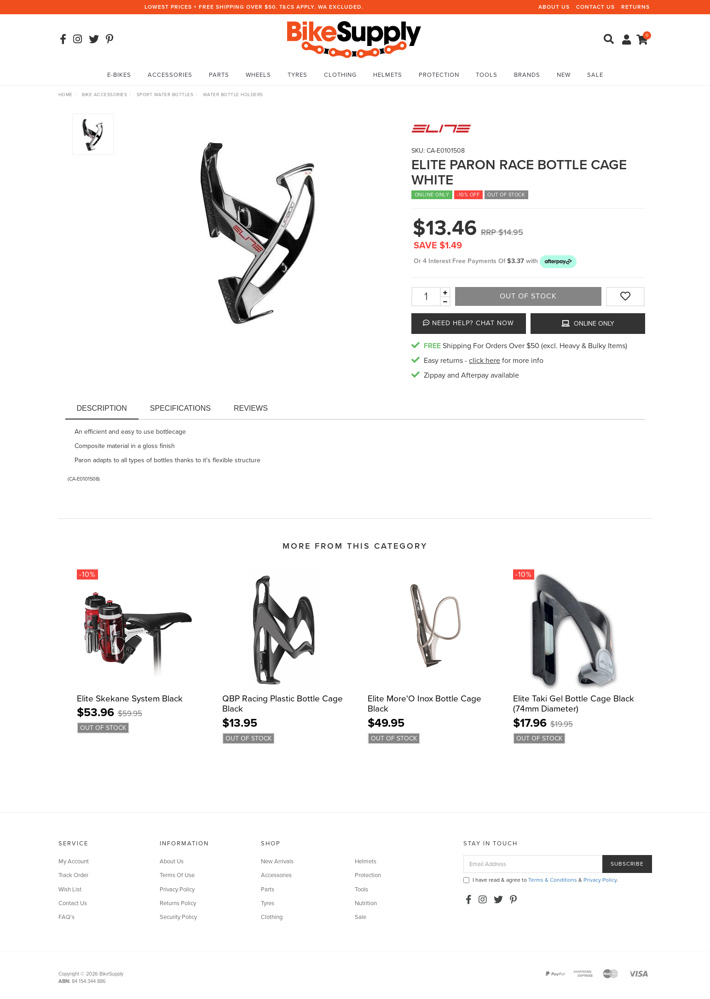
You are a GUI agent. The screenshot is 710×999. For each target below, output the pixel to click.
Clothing (340, 75)
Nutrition (366, 903)
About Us (554, 7)
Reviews (251, 408)
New (564, 75)
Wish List (69, 889)
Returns (635, 7)
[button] (558, 261)
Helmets (387, 75)
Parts (219, 75)
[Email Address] (533, 864)
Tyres (297, 75)
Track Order (73, 875)
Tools (486, 75)
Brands (527, 75)
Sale (595, 75)
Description (102, 408)
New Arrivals (277, 861)
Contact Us (595, 7)
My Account (73, 861)
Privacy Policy (177, 889)
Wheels (258, 75)
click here (484, 360)
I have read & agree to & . (540, 880)
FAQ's (66, 917)
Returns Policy (178, 903)
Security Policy (178, 917)
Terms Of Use (177, 875)
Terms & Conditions (552, 880)
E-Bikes (119, 75)
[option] (259, 229)
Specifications (180, 408)
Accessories (170, 75)
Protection (439, 75)
